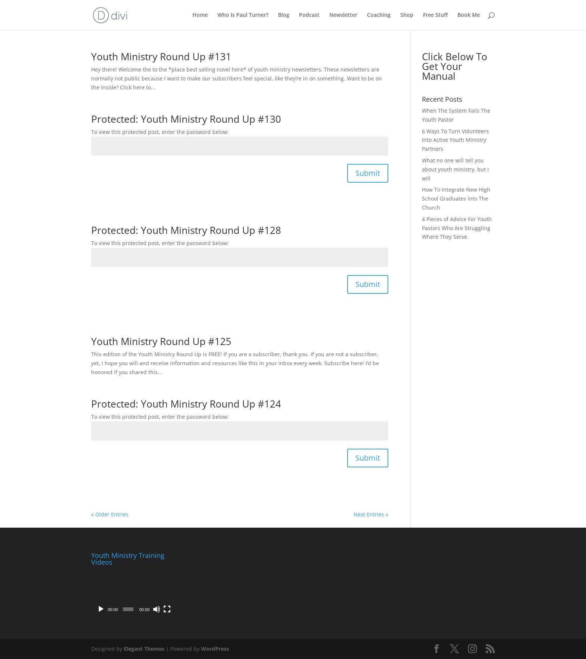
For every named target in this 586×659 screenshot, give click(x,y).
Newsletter (343, 15)
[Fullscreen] (167, 609)
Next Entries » (371, 514)
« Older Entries (110, 514)
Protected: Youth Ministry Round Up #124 (186, 404)
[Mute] (156, 609)
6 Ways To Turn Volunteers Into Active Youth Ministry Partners (455, 140)
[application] (133, 593)
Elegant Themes (144, 648)
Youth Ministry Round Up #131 (161, 56)
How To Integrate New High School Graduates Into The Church (456, 198)
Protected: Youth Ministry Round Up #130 (186, 119)
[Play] (101, 609)
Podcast (309, 15)
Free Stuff (435, 15)
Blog (283, 15)
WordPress (215, 648)
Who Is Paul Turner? (243, 15)
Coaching (379, 15)
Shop (406, 15)
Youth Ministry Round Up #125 (161, 341)
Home (200, 15)
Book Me (468, 15)
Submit (367, 173)
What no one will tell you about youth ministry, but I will (455, 169)
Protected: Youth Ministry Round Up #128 (186, 230)
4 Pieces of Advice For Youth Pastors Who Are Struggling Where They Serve (457, 228)
